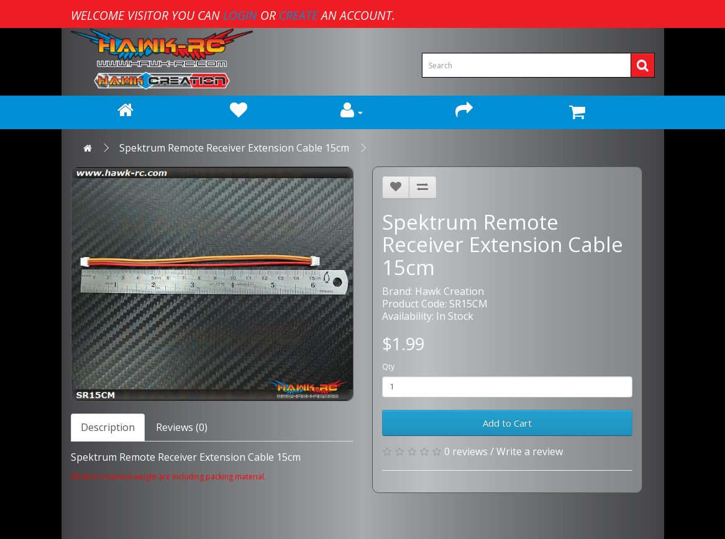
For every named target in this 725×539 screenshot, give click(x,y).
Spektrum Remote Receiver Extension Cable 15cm (234, 148)
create (298, 15)
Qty (388, 366)
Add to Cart (507, 423)
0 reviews (466, 451)
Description (108, 427)
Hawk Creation (449, 291)
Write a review (529, 451)
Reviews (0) (181, 427)
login (240, 15)
